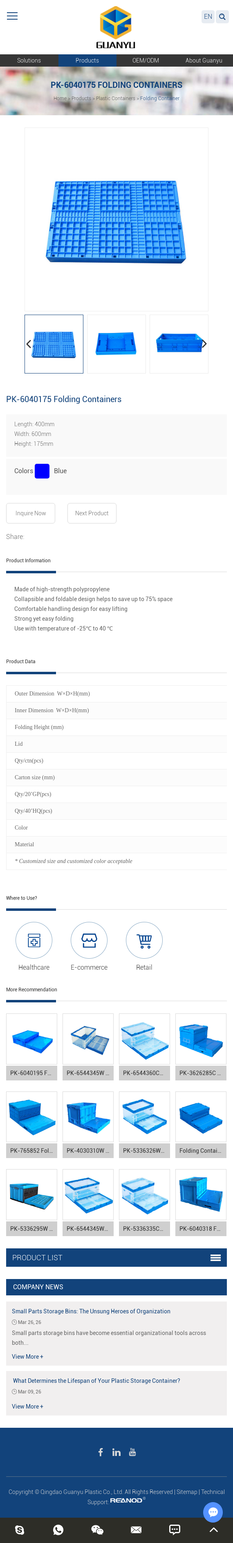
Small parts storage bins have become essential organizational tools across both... (109, 1338)
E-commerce (89, 967)
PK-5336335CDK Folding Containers (146, 1228)
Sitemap (187, 1492)
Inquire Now (31, 513)
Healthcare (33, 967)
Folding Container (159, 98)
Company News (38, 1287)
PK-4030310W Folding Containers (90, 1150)
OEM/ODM (145, 60)
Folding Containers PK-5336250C (202, 1150)
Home (60, 98)
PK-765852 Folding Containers (33, 1150)
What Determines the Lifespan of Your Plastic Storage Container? (96, 1381)
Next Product (92, 513)
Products (87, 60)
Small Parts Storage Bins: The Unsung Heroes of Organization (91, 1311)
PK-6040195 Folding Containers (33, 1073)
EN (208, 16)
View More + (27, 1356)
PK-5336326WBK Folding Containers (146, 1150)
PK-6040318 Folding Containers (202, 1228)
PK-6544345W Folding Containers (90, 1073)
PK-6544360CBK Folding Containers (146, 1073)
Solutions (29, 60)
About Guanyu (204, 60)
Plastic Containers (115, 98)
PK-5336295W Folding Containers (33, 1228)
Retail (144, 967)
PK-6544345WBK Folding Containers (90, 1228)
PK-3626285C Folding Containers (202, 1073)
